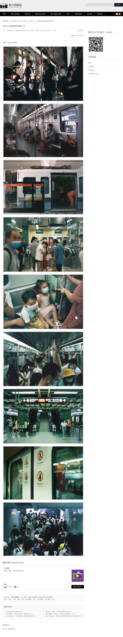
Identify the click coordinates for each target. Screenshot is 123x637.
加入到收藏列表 (78, 35)
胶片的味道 (15, 14)
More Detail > (77, 587)
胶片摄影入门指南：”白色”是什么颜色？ (59, 614)
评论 (91, 70)
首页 (4, 14)
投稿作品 (33, 21)
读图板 (99, 14)
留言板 (89, 14)
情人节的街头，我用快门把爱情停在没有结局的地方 (63, 616)
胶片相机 (48, 599)
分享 (14, 599)
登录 (5, 629)
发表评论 (81, 30)
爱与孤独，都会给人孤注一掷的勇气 (18, 614)
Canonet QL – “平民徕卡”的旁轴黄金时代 (19, 616)
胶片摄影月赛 (56, 14)
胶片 (34, 599)
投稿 (18, 599)
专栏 (68, 14)
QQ (17, 587)
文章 (91, 66)
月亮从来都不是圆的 (13, 612)
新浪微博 (9, 587)
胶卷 (22, 599)
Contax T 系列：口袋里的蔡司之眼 (57, 612)
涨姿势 (27, 14)
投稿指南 (78, 14)
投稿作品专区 (40, 14)
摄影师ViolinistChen (23, 30)
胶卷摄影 (29, 599)
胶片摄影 (40, 599)
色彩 (53, 599)
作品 (10, 599)
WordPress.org (93, 74)
